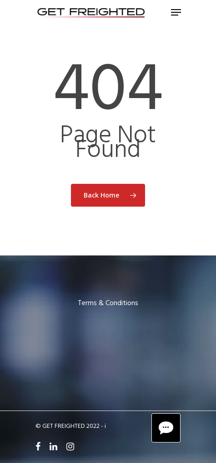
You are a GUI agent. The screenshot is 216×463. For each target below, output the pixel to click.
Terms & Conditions (108, 303)
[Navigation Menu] (176, 12)
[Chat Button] (166, 427)
